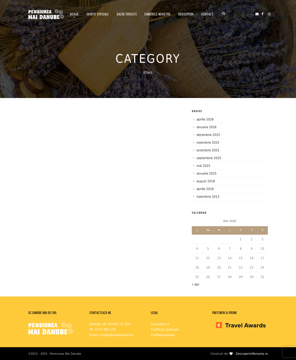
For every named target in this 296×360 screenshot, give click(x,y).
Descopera (186, 14)
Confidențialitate (163, 335)
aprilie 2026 (205, 119)
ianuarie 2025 (207, 173)
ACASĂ (74, 14)
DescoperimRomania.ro (252, 353)
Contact (207, 14)
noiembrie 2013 (208, 196)
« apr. (196, 284)
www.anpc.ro (160, 324)
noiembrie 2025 (208, 142)
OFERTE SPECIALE (97, 14)
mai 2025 (203, 166)
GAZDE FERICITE (127, 14)
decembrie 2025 (208, 135)
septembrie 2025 (209, 158)
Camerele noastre (157, 14)
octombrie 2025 (208, 150)
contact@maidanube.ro (116, 335)
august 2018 (206, 181)
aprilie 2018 (205, 189)
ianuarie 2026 (207, 127)
